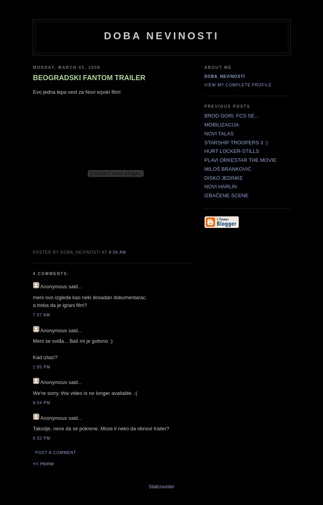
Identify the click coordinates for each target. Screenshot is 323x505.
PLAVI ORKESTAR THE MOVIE (241, 160)
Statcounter (161, 486)
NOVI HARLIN (221, 186)
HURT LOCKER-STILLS (232, 151)
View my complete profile (238, 85)
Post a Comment (55, 453)
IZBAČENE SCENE (227, 195)
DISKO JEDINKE (224, 178)
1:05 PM (42, 367)
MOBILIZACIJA (222, 125)
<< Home (43, 463)
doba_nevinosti (225, 76)
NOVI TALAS (219, 134)
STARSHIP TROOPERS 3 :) (236, 143)
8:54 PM (42, 403)
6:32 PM (42, 438)
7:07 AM (41, 315)
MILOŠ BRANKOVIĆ (228, 169)
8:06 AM (117, 252)
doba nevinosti (161, 36)
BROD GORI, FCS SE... (232, 116)
